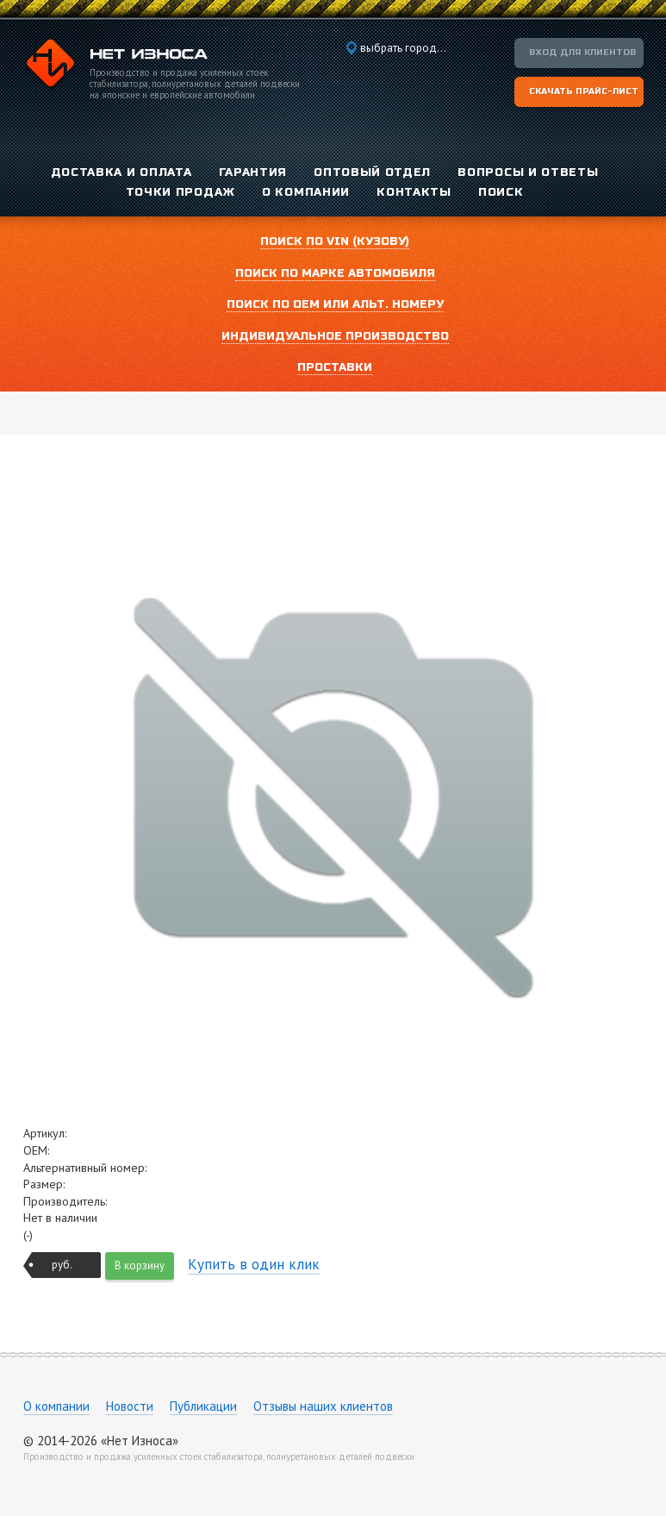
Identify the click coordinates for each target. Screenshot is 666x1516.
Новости (129, 1406)
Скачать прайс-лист (583, 91)
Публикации (203, 1406)
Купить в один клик (254, 1264)
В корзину (140, 1265)
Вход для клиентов (583, 52)
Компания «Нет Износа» (115, 65)
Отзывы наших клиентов (323, 1406)
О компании (56, 1406)
